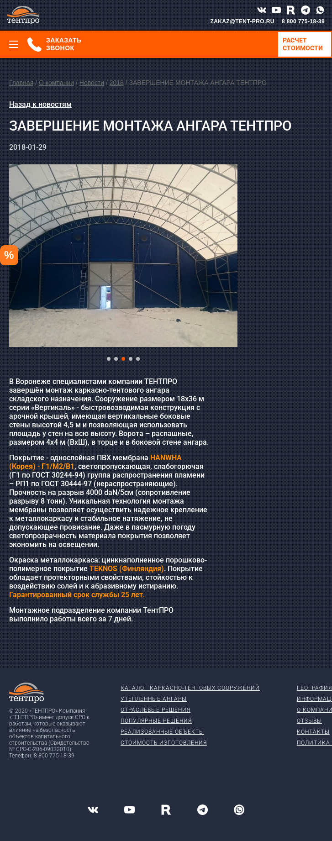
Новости (91, 82)
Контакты (313, 732)
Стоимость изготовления (164, 743)
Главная (21, 82)
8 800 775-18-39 (303, 21)
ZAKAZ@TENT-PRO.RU (242, 21)
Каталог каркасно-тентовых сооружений (190, 688)
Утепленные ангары (154, 699)
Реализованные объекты (162, 732)
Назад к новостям (40, 104)
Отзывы (309, 721)
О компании (56, 82)
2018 (117, 82)
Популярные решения (156, 721)
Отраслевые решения (155, 710)
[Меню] (13, 44)
